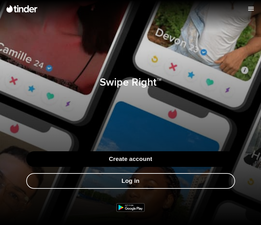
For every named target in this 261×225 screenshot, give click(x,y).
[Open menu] (251, 8)
